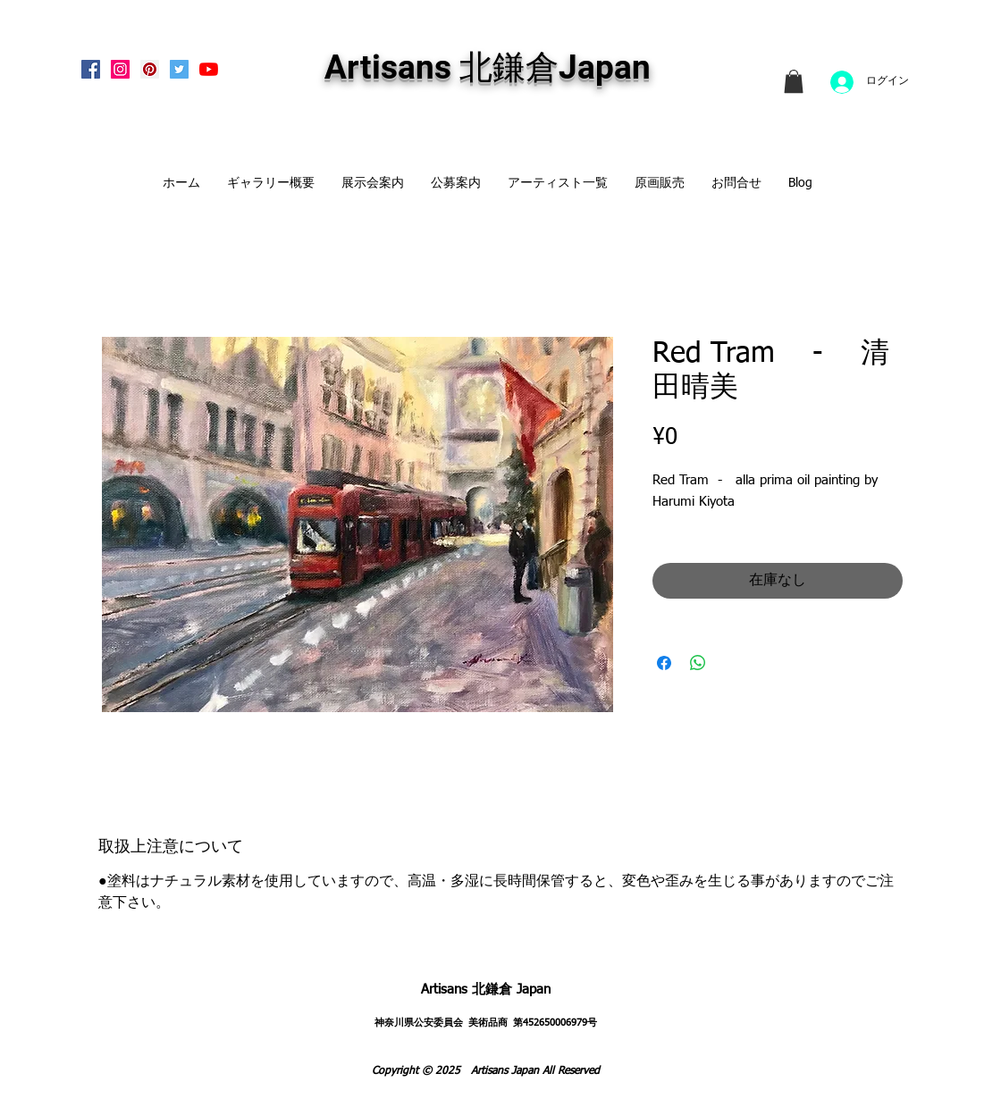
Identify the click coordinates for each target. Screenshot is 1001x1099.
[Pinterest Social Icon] (149, 69)
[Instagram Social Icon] (120, 69)
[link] (793, 81)
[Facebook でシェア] (664, 663)
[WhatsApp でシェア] (698, 663)
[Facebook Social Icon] (90, 69)
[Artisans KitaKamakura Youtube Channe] (208, 69)
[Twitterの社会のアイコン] (179, 69)
